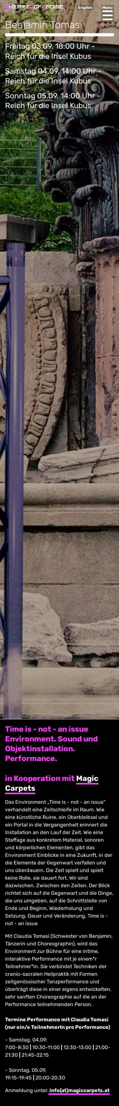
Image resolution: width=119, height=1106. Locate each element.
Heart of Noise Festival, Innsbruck (35, 7)
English (85, 7)
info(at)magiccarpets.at (79, 1090)
